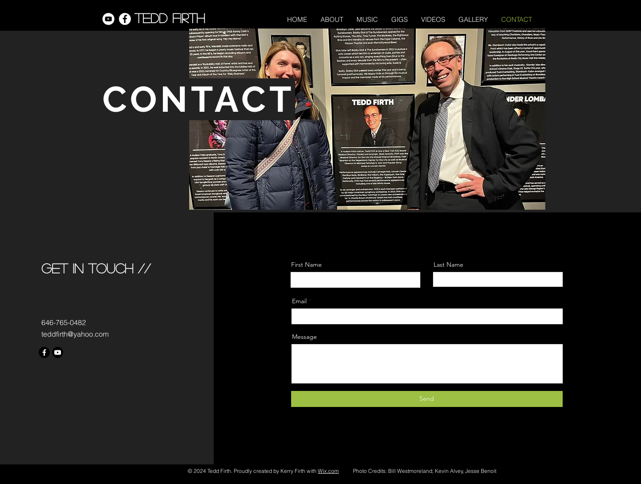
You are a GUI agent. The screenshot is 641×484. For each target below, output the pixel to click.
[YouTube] (108, 19)
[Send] (427, 399)
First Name (306, 264)
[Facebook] (125, 19)
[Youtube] (57, 352)
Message (304, 337)
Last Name (448, 264)
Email (299, 301)
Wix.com (328, 471)
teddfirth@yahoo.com (75, 333)
